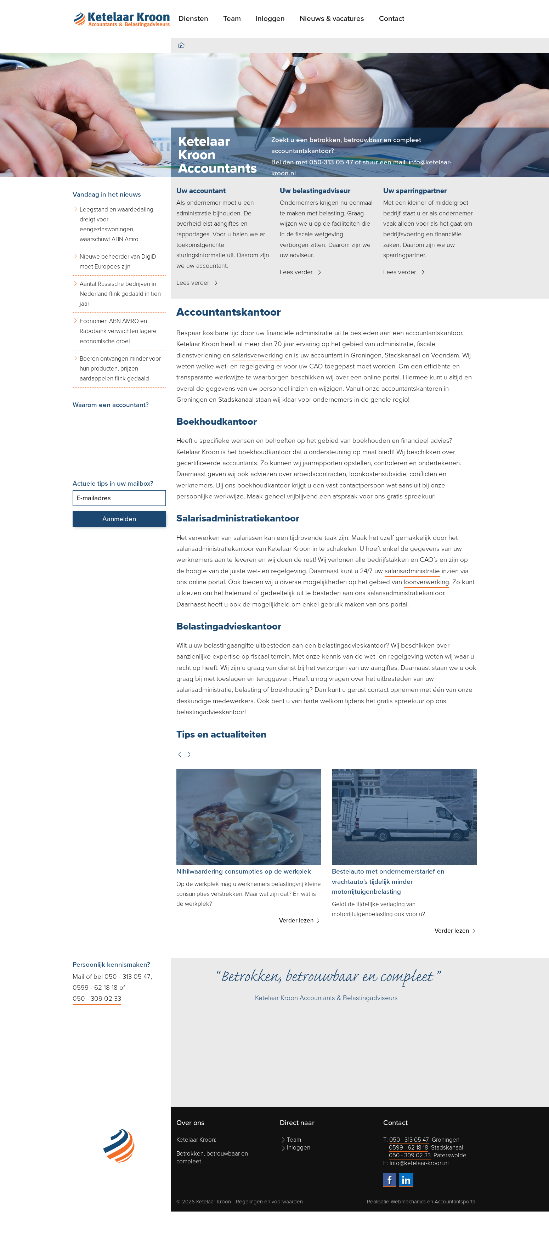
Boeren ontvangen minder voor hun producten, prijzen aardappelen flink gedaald (120, 368)
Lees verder (192, 283)
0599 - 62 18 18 (95, 988)
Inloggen (270, 18)
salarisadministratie (412, 571)
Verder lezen (297, 920)
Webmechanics (408, 1201)
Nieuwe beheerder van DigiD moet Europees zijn (118, 261)
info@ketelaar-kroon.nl (419, 1163)
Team (232, 18)
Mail (78, 977)
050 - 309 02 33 (97, 999)
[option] (274, 115)
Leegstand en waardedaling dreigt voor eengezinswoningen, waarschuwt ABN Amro (116, 224)
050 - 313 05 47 (127, 977)
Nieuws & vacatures (332, 18)
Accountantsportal (455, 1201)
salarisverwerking (257, 355)
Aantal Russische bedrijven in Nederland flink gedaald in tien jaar (120, 293)
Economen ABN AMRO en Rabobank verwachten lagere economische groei (118, 331)
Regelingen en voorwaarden (269, 1201)
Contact (391, 18)
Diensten (193, 18)
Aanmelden (119, 519)
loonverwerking (426, 582)
